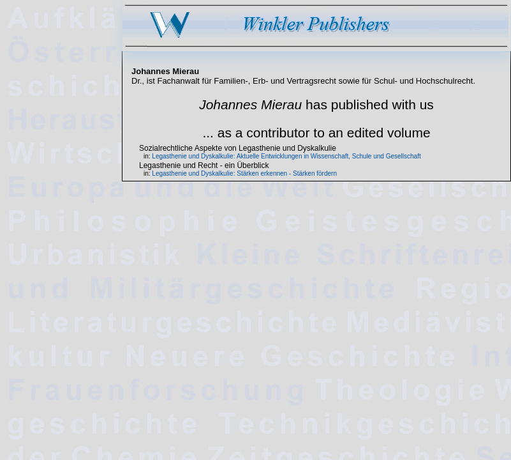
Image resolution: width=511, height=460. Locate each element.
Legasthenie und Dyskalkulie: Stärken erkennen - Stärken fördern (244, 173)
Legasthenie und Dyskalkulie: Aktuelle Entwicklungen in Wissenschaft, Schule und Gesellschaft (286, 156)
